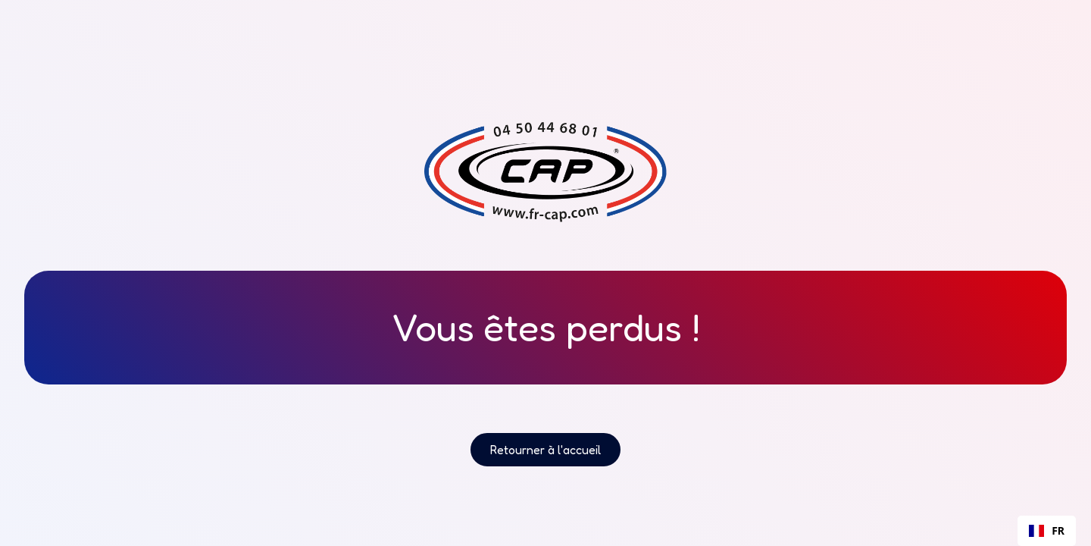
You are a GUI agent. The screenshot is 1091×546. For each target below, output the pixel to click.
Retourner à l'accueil (545, 449)
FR (1046, 530)
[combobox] (1047, 531)
